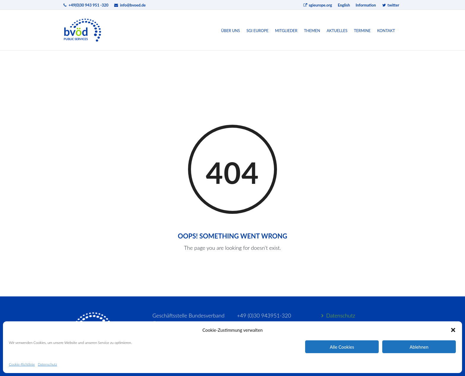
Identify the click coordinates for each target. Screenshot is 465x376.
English (344, 5)
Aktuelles (337, 30)
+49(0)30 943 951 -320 (89, 5)
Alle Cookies (342, 347)
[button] (453, 330)
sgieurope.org (317, 5)
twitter (390, 5)
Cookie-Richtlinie (22, 364)
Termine (362, 30)
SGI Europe (257, 30)
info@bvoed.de (133, 5)
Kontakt (386, 30)
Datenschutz (47, 364)
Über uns (230, 30)
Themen (312, 30)
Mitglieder (286, 30)
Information (366, 5)
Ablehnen (419, 347)
